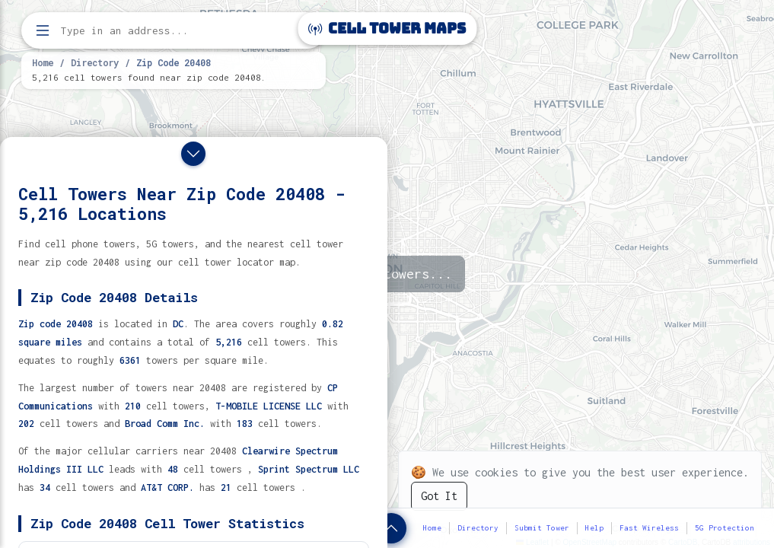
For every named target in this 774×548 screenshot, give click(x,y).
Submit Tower (541, 528)
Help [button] (594, 528)
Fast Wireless (649, 528)
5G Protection (724, 528)
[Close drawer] (193, 154)
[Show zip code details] (391, 528)
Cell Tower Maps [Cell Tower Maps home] (387, 28)
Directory (95, 62)
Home (42, 62)
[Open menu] (42, 30)
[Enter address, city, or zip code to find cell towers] (175, 31)
